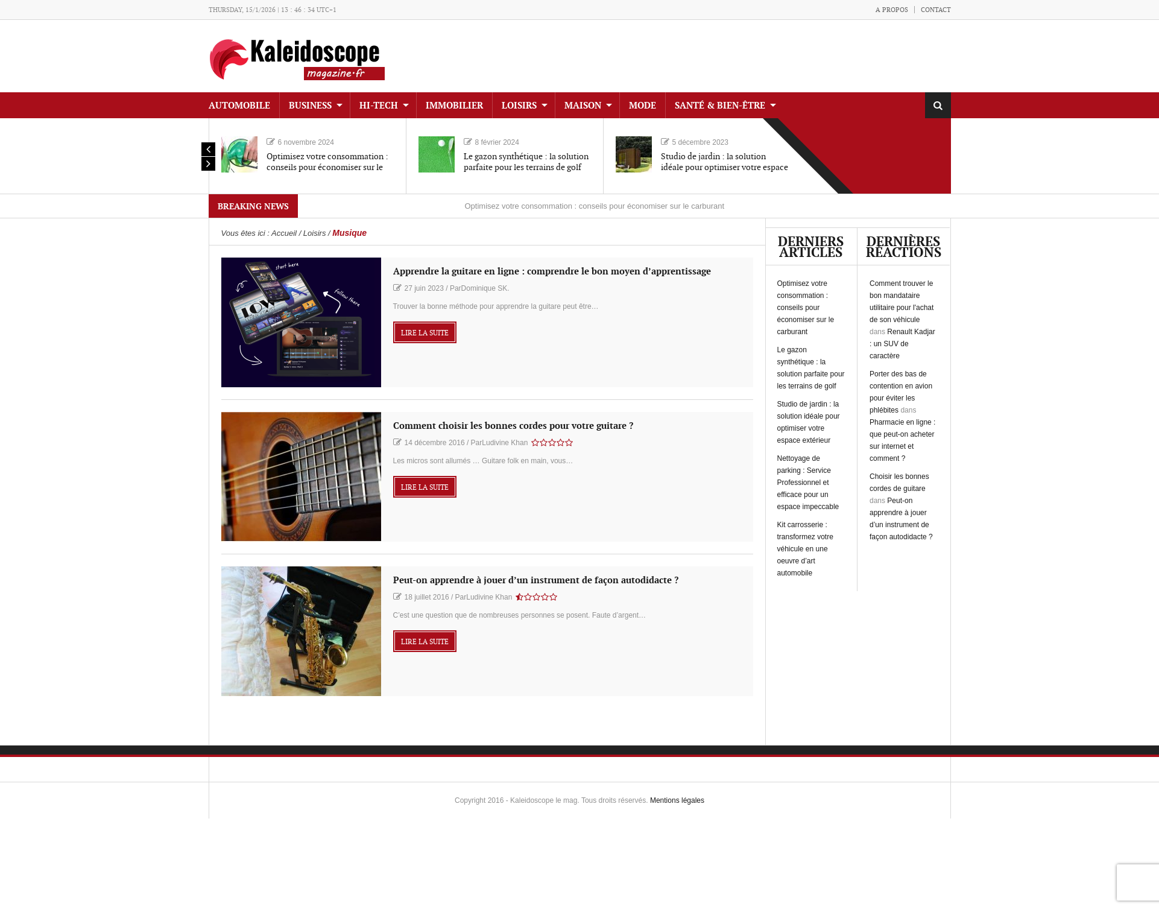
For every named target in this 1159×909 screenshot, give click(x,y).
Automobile (239, 106)
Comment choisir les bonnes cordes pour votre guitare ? (513, 426)
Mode (642, 106)
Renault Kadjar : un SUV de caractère (902, 344)
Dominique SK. (485, 288)
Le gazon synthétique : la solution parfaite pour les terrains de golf (526, 162)
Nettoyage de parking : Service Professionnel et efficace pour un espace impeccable (808, 482)
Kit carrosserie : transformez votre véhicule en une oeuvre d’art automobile (805, 549)
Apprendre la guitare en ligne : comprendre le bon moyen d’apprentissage (552, 271)
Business (310, 106)
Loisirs (519, 106)
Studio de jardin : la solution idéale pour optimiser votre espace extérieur (724, 167)
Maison (582, 106)
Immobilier (454, 106)
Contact (936, 10)
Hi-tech (378, 106)
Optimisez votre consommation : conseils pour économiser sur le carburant (327, 167)
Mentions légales (677, 800)
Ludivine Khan (505, 443)
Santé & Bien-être (720, 106)
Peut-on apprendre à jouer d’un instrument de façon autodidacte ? (535, 580)
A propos (892, 10)
